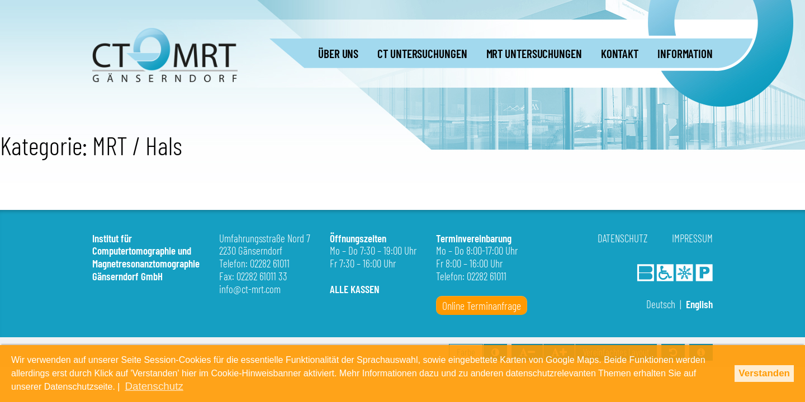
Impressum (692, 238)
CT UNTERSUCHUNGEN (422, 53)
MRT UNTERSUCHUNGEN (534, 53)
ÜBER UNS (338, 53)
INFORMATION (685, 53)
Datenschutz (622, 238)
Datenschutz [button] (446, 387)
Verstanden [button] (764, 374)
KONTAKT (619, 53)
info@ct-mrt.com (250, 289)
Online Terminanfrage (481, 305)
